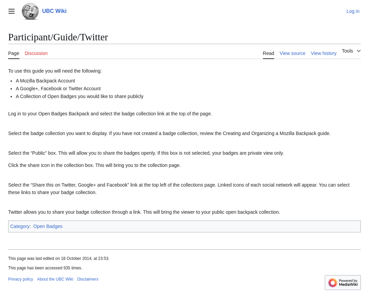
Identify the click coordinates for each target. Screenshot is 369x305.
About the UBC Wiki (55, 279)
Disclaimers (87, 279)
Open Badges (48, 226)
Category (20, 226)
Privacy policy (20, 279)
